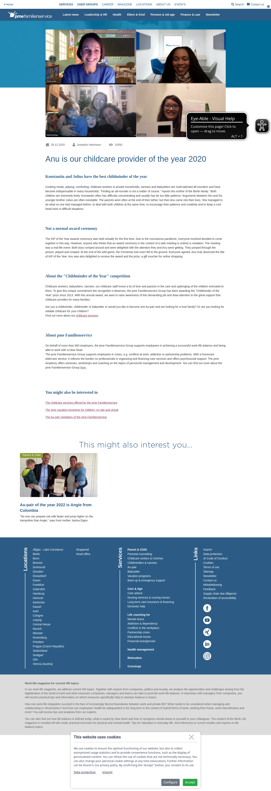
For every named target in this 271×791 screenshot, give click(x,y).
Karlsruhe (39, 602)
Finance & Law (190, 14)
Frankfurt (38, 584)
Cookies (208, 562)
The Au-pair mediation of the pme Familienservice (76, 417)
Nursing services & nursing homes (149, 597)
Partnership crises (139, 632)
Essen (37, 580)
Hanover (38, 598)
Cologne (38, 615)
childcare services (87, 315)
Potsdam (38, 642)
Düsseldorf (39, 576)
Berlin (36, 554)
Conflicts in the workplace (143, 628)
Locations (144, 4)
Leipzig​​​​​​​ (37, 620)
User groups (87, 4)
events (180, 4)
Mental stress (136, 619)
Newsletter (213, 14)
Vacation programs (139, 576)
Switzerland (40, 650)
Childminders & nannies (142, 562)
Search (237, 5)
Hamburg (38, 593)
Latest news (71, 14)
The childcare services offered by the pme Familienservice (81, 402)
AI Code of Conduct (215, 558)
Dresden (38, 571)
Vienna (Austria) (43, 663)
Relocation (135, 657)
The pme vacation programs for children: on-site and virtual (81, 409)
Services (66, 4)
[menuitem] (66, 4)
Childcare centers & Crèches (145, 558)
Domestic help (136, 606)
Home (8, 4)
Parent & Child (137, 549)
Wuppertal (82, 549)
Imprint (207, 549)
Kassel (37, 606)
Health (117, 14)
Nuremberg (40, 637)
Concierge (134, 666)
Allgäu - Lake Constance (48, 549)
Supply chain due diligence (220, 593)
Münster (38, 633)
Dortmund (39, 567)
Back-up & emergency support (146, 580)
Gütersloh (39, 589)
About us (163, 4)
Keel (35, 611)
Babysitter (134, 571)
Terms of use (211, 567)
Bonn (36, 558)
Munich (37, 628)
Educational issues (139, 636)
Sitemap (208, 571)
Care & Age (135, 588)
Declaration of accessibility (219, 598)
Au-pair (132, 567)
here (83, 367)
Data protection (212, 554)
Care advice (135, 593)
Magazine (125, 4)
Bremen (38, 562)
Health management (141, 649)
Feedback (209, 589)
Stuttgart (38, 655)
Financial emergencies (142, 641)
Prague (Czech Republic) (48, 646)
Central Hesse (42, 624)
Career (107, 4)
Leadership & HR (96, 14)
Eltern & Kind (136, 14)
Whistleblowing (212, 584)
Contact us (255, 4)
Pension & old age (163, 14)
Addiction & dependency (143, 623)
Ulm (35, 659)
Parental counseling (140, 554)
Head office (83, 554)
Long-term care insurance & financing (151, 602)
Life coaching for (139, 614)
